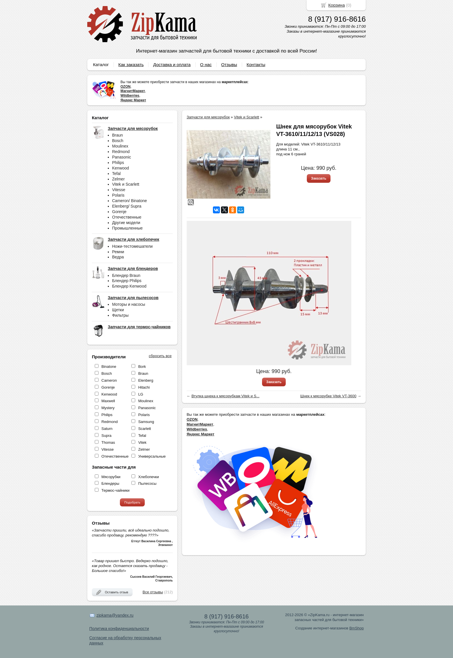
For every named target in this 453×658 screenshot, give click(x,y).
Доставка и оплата (171, 64)
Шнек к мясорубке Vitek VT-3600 (328, 396)
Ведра (118, 257)
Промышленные (127, 228)
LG (140, 394)
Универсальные (152, 456)
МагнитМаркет (132, 91)
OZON (125, 87)
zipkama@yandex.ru (114, 615)
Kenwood (120, 168)
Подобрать (132, 502)
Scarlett (144, 428)
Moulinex (120, 146)
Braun (117, 135)
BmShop (356, 628)
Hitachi (144, 387)
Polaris (118, 195)
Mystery (108, 408)
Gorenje (119, 211)
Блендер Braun (126, 275)
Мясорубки (110, 477)
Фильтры (120, 315)
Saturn (106, 428)
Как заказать (131, 64)
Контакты (256, 64)
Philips (118, 162)
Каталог (101, 64)
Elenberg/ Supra (126, 206)
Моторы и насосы (128, 304)
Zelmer (118, 179)
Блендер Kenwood (129, 286)
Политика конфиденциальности (119, 628)
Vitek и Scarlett (125, 184)
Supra (106, 435)
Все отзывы (153, 592)
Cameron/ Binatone (129, 200)
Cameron (109, 380)
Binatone (108, 366)
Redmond (121, 151)
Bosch (117, 140)
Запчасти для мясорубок (208, 117)
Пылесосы (147, 483)
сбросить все (160, 356)
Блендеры (110, 483)
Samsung (146, 422)
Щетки (118, 309)
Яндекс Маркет (133, 100)
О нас (206, 64)
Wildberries (129, 96)
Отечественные (126, 217)
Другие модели (126, 222)
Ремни (118, 251)
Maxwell (108, 401)
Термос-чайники (115, 490)
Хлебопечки (148, 477)
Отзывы (229, 64)
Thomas (108, 442)
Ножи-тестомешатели (132, 246)
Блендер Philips (127, 280)
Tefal (116, 173)
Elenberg (145, 380)
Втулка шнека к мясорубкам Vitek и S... (225, 396)
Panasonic (121, 157)
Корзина (336, 5)
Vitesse (118, 189)
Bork (142, 366)
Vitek (142, 442)
